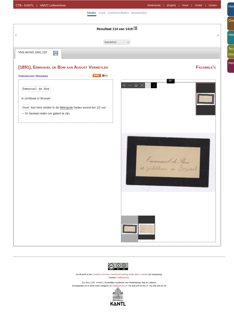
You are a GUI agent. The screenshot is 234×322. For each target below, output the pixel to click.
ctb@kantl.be (123, 277)
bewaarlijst (139, 13)
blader (91, 13)
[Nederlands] (153, 5)
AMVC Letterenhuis (53, 5)
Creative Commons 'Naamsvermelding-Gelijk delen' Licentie (120, 274)
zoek (102, 13)
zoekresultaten (118, 13)
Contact (212, 5)
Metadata (42, 76)
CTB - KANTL (25, 5)
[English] (171, 5)
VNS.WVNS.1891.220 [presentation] (32, 52)
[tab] (38, 54)
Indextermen (26, 76)
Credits (198, 5)
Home (185, 5)
